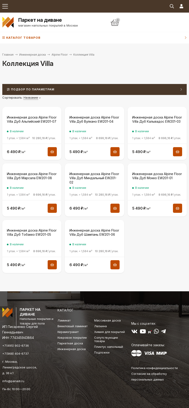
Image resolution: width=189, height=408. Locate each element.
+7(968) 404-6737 (15, 353)
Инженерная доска (32, 54)
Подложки (102, 352)
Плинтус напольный (108, 347)
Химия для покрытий (109, 332)
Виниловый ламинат (73, 326)
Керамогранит (68, 332)
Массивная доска (107, 320)
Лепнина (100, 326)
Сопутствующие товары (106, 339)
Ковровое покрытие (72, 337)
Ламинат (64, 320)
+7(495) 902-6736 (15, 345)
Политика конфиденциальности (154, 368)
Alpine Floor (60, 54)
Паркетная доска (70, 343)
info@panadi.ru (13, 381)
